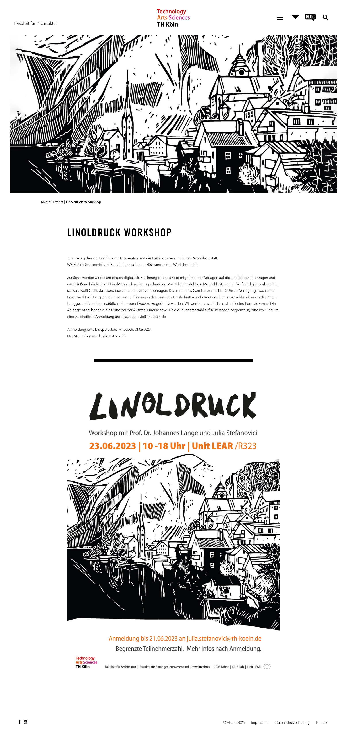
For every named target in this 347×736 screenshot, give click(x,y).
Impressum (260, 723)
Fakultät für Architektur (35, 24)
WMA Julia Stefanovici (84, 265)
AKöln (45, 202)
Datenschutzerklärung (292, 723)
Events (58, 202)
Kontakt (322, 723)
